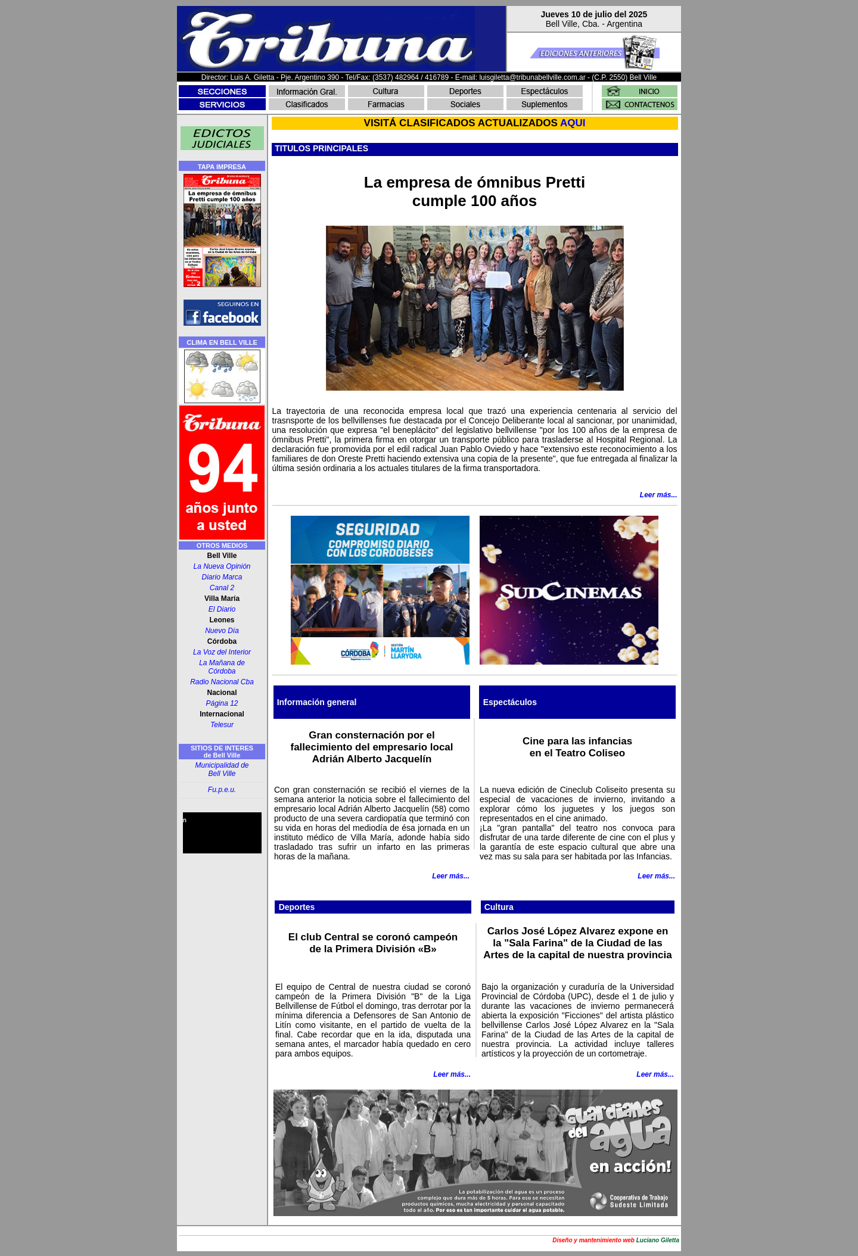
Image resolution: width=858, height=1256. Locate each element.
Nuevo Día (222, 631)
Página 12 (222, 703)
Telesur (222, 725)
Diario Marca (221, 577)
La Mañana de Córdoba (222, 667)
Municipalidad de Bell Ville (221, 769)
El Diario (222, 609)
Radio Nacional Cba (222, 682)
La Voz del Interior (222, 652)
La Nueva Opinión (221, 566)
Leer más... (451, 876)
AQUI (573, 123)
